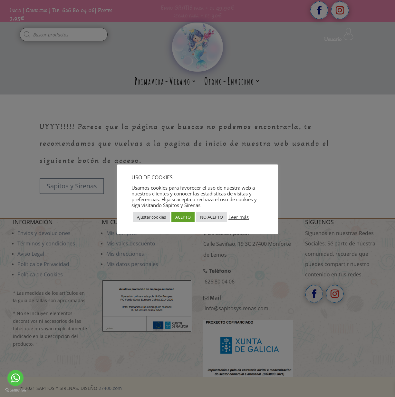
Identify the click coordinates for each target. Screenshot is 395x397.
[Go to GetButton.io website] (15, 390)
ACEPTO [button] (183, 217)
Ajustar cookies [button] (151, 217)
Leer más (238, 217)
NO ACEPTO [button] (211, 217)
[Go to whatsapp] (15, 378)
